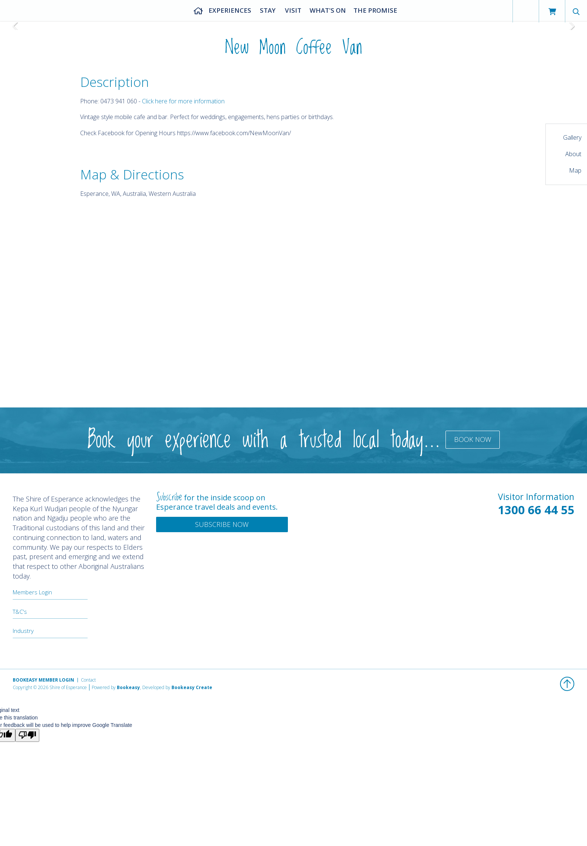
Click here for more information (183, 101)
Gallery (572, 137)
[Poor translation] (27, 735)
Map (575, 170)
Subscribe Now (222, 524)
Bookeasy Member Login (43, 680)
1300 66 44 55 (536, 510)
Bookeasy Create (191, 687)
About (573, 154)
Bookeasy (128, 687)
